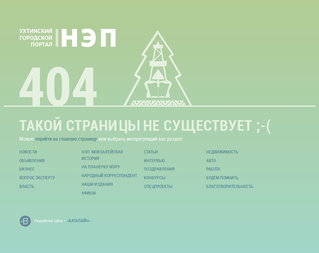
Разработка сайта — (55, 221)
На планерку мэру (101, 167)
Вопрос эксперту (37, 177)
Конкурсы (154, 177)
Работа (213, 169)
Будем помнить (222, 177)
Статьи (151, 152)
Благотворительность (229, 186)
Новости (28, 152)
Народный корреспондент (109, 175)
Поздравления (159, 169)
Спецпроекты (158, 186)
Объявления (32, 160)
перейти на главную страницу (66, 138)
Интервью (154, 160)
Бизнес (27, 169)
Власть (26, 186)
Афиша (89, 193)
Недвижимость (222, 152)
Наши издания (97, 184)
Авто (211, 160)
